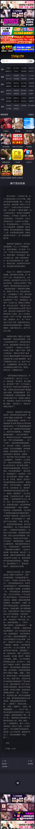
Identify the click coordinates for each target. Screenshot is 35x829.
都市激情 (8, 98)
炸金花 (16, 71)
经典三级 (16, 86)
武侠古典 (31, 98)
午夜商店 (16, 105)
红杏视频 (8, 108)
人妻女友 (23, 98)
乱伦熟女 (23, 86)
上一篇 (4, 764)
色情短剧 (16, 108)
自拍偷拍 (16, 75)
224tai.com (17, 56)
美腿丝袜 (8, 94)
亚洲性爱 (8, 83)
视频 (2, 77)
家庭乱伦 (16, 98)
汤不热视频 (31, 105)
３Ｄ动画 (31, 75)
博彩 (2, 69)
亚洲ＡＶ (8, 75)
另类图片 (31, 94)
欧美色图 (23, 90)
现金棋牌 (23, 71)
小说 (2, 99)
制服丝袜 (8, 86)
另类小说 (16, 101)
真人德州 (16, 68)
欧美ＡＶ (23, 75)
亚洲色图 (16, 90)
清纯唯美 (16, 94)
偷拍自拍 (16, 83)
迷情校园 (8, 101)
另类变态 (31, 86)
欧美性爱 (31, 83)
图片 (2, 92)
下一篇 (30, 762)
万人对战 (23, 68)
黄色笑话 (23, 101)
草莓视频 (23, 105)
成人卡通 (23, 83)
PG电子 (8, 68)
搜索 (30, 61)
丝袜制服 (16, 79)
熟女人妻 (8, 79)
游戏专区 (31, 68)
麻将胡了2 (9, 71)
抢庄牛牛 (31, 71)
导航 (2, 107)
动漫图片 (31, 90)
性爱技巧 (31, 101)
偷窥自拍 (8, 90)
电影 (2, 84)
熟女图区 (23, 94)
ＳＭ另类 (31, 79)
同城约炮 (8, 105)
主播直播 (23, 79)
